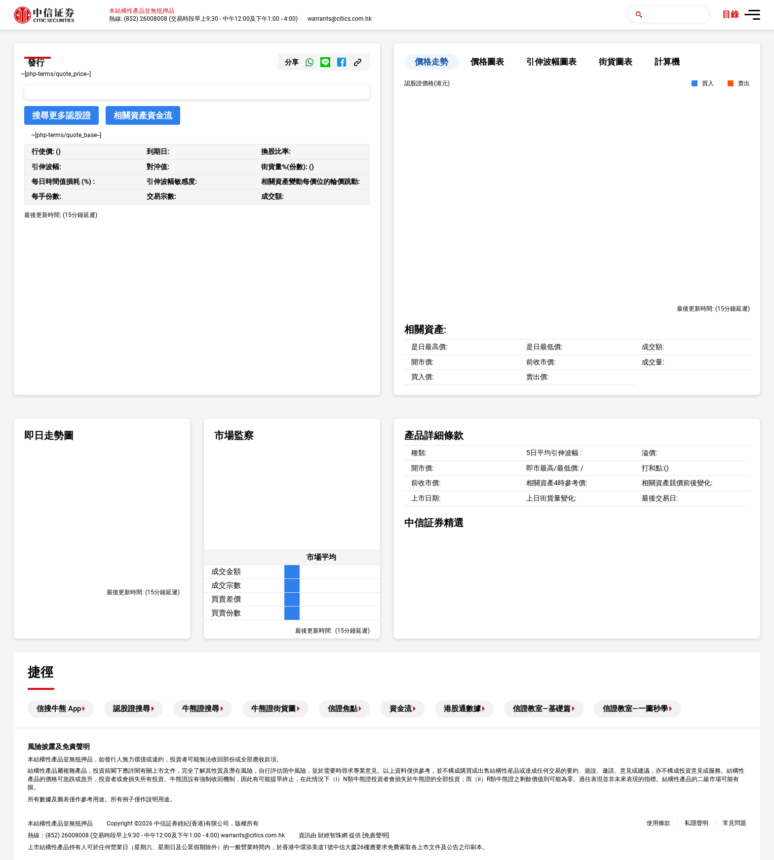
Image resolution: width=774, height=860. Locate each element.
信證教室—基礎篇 (542, 708)
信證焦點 (342, 708)
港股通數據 (462, 708)
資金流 (400, 708)
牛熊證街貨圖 (273, 708)
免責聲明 (375, 835)
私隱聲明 (696, 823)
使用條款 (658, 823)
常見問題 (734, 823)
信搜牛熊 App (59, 708)
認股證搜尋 (131, 708)
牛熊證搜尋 (200, 708)
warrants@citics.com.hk (340, 18)
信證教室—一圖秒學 (635, 708)
